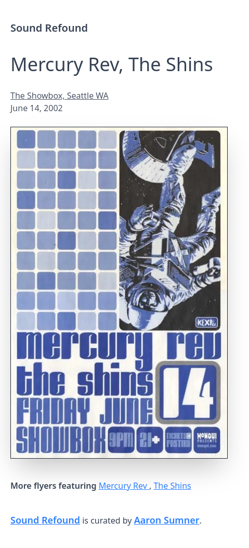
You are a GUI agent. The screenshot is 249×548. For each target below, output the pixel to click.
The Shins (172, 485)
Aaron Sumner (167, 520)
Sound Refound (49, 28)
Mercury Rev (124, 485)
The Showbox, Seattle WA (59, 95)
